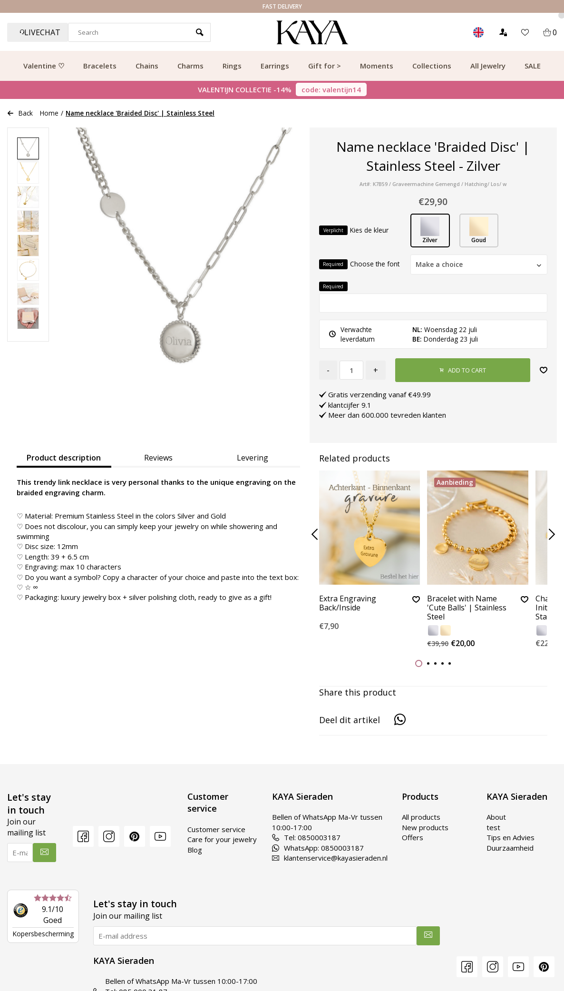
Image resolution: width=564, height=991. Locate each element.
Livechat (39, 32)
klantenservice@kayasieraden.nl (330, 858)
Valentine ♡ (43, 65)
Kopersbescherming (43, 933)
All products (421, 817)
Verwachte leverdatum (352, 334)
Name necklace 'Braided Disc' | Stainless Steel (140, 113)
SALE (533, 65)
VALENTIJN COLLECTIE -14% (282, 89)
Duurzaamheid (510, 848)
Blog (194, 849)
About (496, 817)
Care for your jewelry (222, 839)
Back (20, 113)
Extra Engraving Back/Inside (347, 603)
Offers (412, 837)
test (493, 827)
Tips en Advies (510, 837)
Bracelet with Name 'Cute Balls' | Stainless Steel (466, 608)
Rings (232, 65)
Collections (431, 65)
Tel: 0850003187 (306, 837)
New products (425, 827)
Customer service (216, 829)
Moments (376, 65)
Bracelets (100, 65)
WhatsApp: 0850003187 (318, 848)
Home (49, 113)
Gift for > (324, 65)
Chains (147, 65)
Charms (190, 65)
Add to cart (462, 370)
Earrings (275, 65)
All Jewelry (488, 65)
